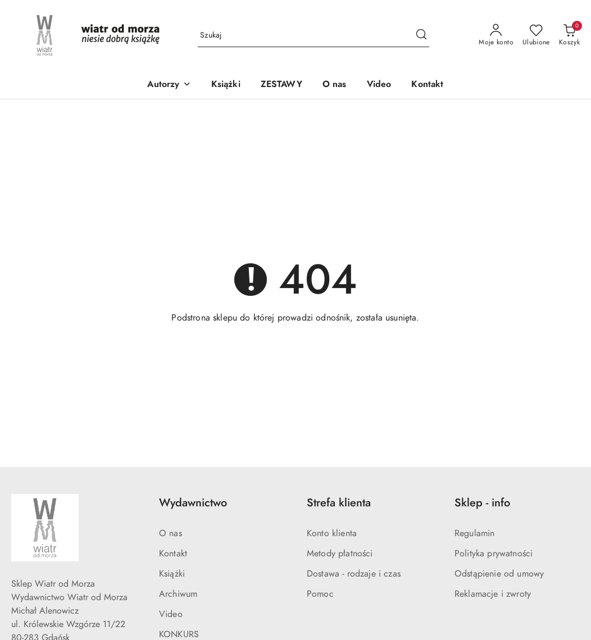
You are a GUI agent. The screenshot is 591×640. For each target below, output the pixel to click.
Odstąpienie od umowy (499, 574)
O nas (170, 533)
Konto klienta (332, 533)
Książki (172, 574)
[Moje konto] (496, 35)
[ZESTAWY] (281, 85)
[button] (169, 85)
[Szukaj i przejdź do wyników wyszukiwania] (421, 35)
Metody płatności (340, 553)
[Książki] (226, 85)
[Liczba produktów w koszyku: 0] (569, 35)
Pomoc (320, 594)
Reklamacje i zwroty (492, 594)
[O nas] (334, 85)
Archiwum (178, 594)
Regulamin (474, 533)
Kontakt (173, 553)
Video (171, 614)
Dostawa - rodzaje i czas (354, 574)
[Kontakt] (427, 85)
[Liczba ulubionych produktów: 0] (536, 35)
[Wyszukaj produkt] (313, 35)
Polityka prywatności (493, 553)
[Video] (379, 85)
